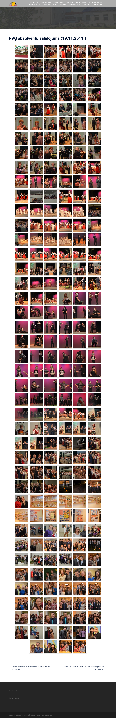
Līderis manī (98, 4)
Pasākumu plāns (46, 2)
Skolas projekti (81, 2)
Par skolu (33, 2)
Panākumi (47, 4)
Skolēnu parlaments (95, 2)
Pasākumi (63, 4)
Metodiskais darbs (74, 4)
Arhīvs (55, 4)
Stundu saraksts (59, 2)
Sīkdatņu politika (14, 691)
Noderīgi (87, 4)
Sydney (50, 715)
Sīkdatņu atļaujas (14, 698)
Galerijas (70, 2)
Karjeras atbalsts (34, 4)
